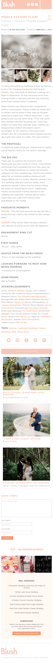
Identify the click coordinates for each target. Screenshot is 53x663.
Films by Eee (21, 322)
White (20, 332)
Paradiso (45, 299)
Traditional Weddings (27, 328)
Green (26, 332)
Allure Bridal (16, 314)
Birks (37, 319)
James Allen (26, 319)
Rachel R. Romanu (16, 291)
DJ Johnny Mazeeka (38, 308)
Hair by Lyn (25, 317)
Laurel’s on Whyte (22, 302)
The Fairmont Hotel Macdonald (31, 296)
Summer (13, 328)
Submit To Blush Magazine (26, 633)
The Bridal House (30, 311)
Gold (14, 332)
